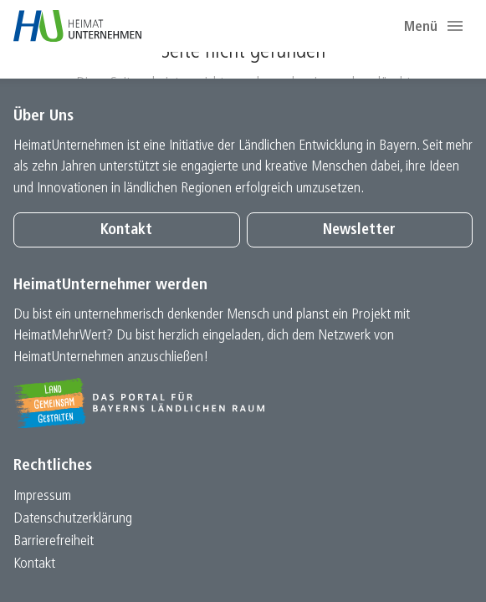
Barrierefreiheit (53, 541)
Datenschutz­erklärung (72, 519)
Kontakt (126, 230)
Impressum (42, 496)
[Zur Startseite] (77, 26)
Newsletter (359, 230)
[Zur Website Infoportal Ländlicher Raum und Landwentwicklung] (243, 403)
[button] (455, 25)
